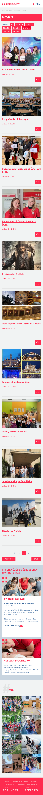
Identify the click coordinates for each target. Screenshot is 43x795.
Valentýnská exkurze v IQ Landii (18, 69)
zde (21, 625)
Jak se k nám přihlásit (20, 781)
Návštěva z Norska (12, 530)
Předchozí (9, 559)
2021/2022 (6, 28)
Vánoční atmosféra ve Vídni (16, 382)
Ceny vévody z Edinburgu (15, 119)
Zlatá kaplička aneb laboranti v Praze (21, 323)
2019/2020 (19, 24)
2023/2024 (17, 10)
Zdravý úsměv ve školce (14, 431)
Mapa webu (10, 784)
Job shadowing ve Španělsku (17, 481)
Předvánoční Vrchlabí (13, 274)
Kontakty (34, 781)
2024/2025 (6, 32)
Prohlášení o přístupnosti (27, 784)
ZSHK (3, 10)
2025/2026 (16, 32)
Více (37, 80)
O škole (7, 781)
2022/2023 (16, 28)
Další (36, 559)
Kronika (9, 10)
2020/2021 (29, 24)
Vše (12, 24)
